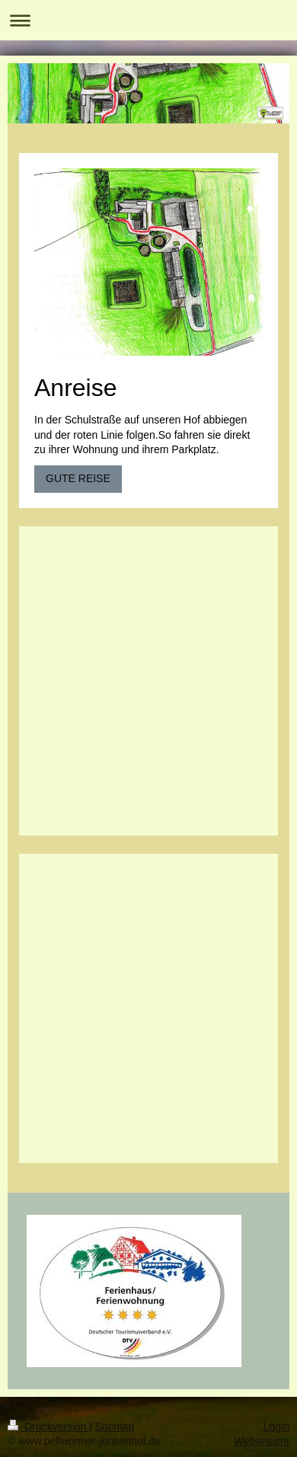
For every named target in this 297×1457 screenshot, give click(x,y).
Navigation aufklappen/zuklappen (148, 20)
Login (276, 1426)
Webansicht (261, 1441)
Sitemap (114, 1426)
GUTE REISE (78, 478)
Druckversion (48, 1426)
